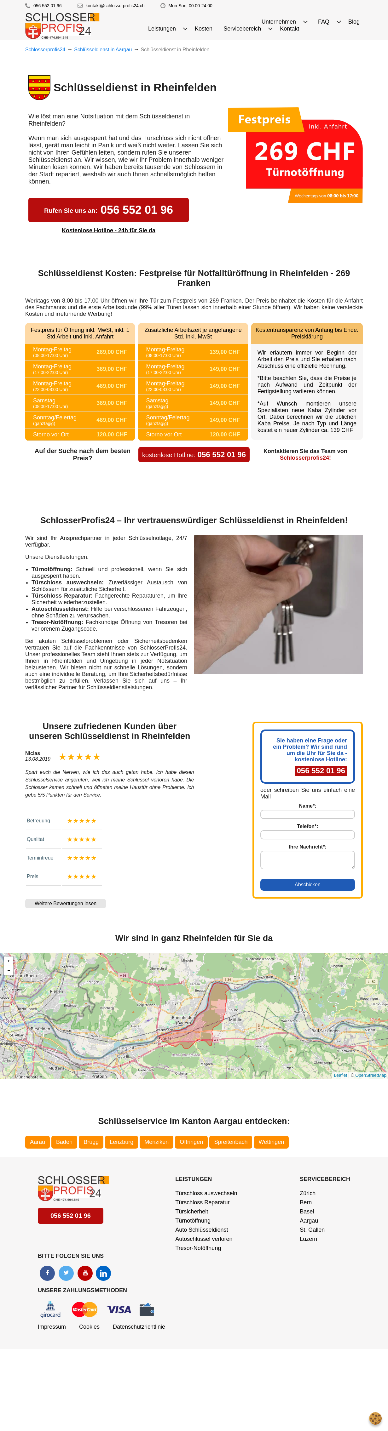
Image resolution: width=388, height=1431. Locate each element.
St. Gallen (312, 1230)
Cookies (89, 1327)
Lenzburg (121, 1142)
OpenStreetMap (370, 1075)
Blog (354, 22)
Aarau (37, 1142)
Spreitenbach (230, 1142)
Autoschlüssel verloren (203, 1239)
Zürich (308, 1193)
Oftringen (191, 1142)
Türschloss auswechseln (206, 1193)
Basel (307, 1211)
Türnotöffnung (193, 1221)
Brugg (91, 1142)
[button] (8, 961)
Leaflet (340, 1075)
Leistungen (193, 1179)
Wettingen (271, 1142)
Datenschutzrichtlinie (139, 1327)
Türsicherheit (191, 1211)
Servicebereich (325, 1179)
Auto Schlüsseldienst (201, 1230)
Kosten (203, 29)
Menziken (156, 1142)
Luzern (308, 1239)
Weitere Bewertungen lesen (65, 903)
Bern (306, 1202)
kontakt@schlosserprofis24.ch (115, 5)
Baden (64, 1142)
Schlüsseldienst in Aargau (103, 49)
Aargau (309, 1221)
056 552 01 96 (47, 5)
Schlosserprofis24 (45, 49)
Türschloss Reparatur (202, 1202)
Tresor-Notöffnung (198, 1248)
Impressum (52, 1327)
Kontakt (289, 29)
